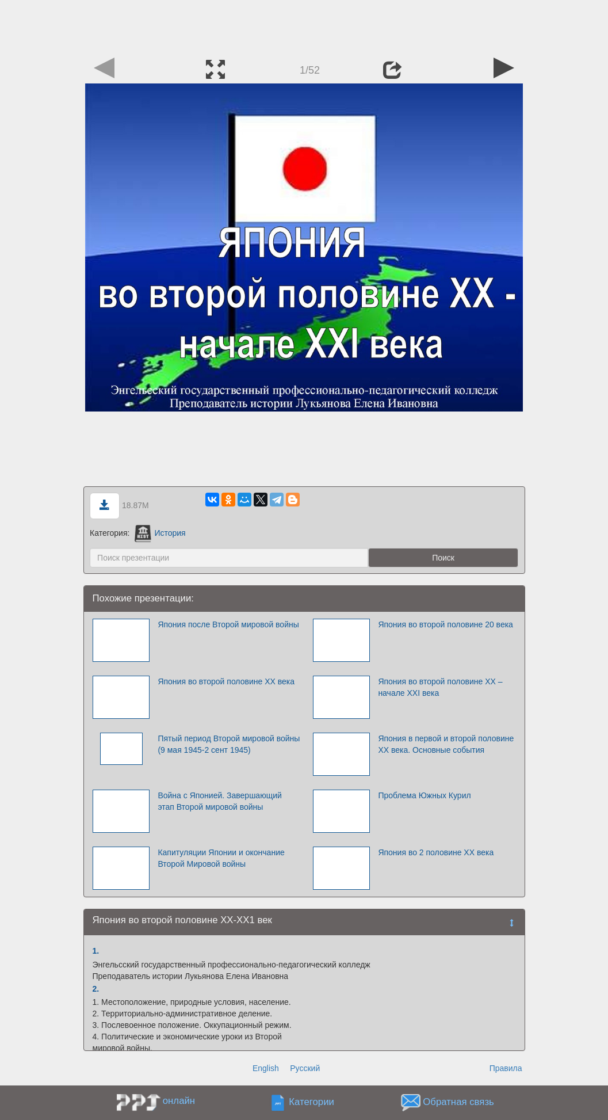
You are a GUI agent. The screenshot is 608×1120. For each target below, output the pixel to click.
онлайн (179, 1100)
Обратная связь (458, 1102)
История (160, 533)
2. (96, 988)
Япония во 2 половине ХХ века (436, 852)
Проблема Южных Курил (424, 795)
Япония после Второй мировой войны (228, 624)
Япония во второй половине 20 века (445, 624)
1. (96, 950)
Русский (305, 1068)
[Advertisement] (304, 26)
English (266, 1068)
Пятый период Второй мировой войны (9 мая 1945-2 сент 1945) (229, 744)
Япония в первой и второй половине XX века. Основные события (446, 744)
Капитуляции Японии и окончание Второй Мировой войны (221, 858)
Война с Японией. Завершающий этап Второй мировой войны (219, 801)
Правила (506, 1068)
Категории (311, 1102)
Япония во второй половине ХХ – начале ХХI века (440, 687)
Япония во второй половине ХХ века (226, 681)
